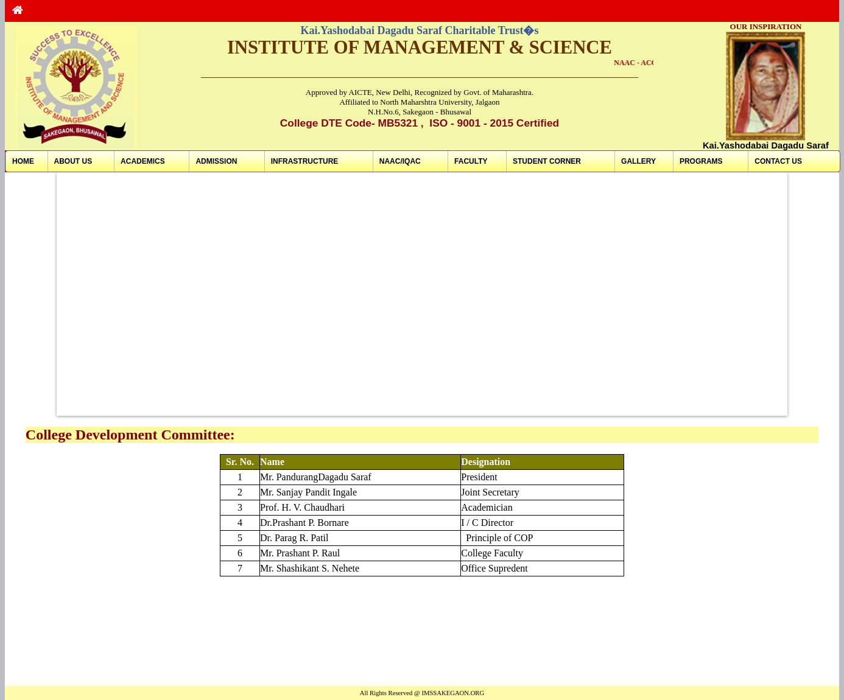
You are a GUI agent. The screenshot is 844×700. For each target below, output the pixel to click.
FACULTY (470, 161)
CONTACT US (778, 161)
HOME (23, 161)
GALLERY (638, 161)
